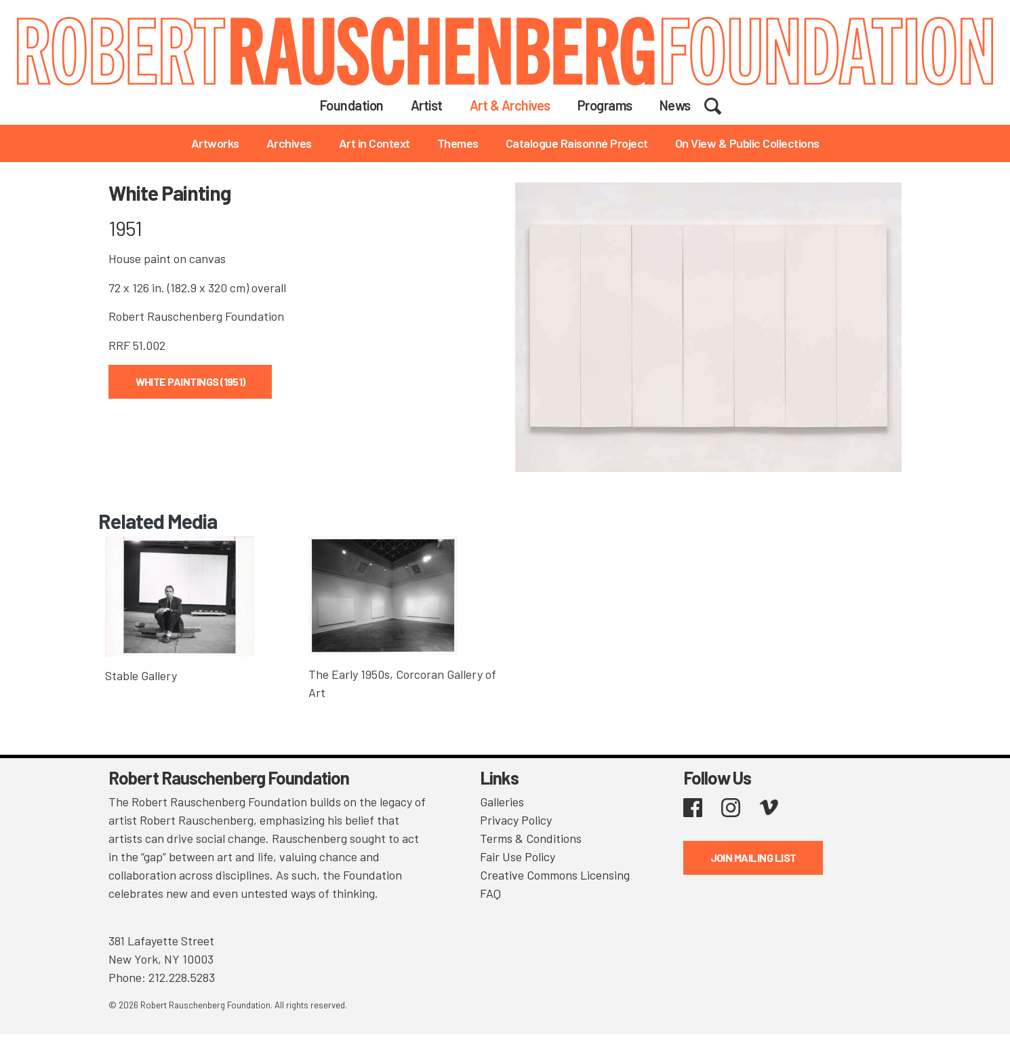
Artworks (215, 143)
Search (721, 104)
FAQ (490, 893)
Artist (427, 105)
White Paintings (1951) (190, 381)
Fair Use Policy (517, 856)
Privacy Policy (516, 819)
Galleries (502, 801)
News (675, 105)
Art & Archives (510, 105)
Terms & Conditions (531, 838)
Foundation (352, 105)
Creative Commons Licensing (555, 874)
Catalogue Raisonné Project (577, 143)
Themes (458, 143)
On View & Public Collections (747, 143)
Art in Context (374, 143)
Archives (289, 143)
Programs (605, 105)
